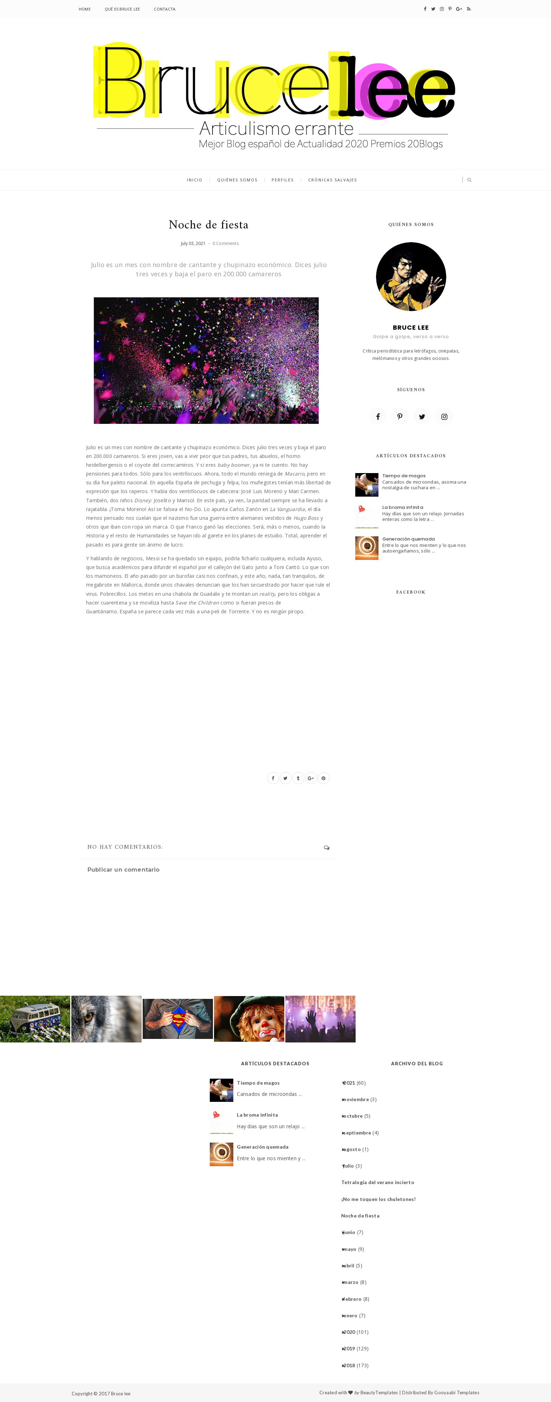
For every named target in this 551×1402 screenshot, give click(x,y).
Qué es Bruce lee (122, 9)
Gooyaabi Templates (456, 1392)
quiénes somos (237, 180)
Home (85, 9)
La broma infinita (402, 507)
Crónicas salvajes (332, 180)
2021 (352, 1083)
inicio (195, 180)
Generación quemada (408, 539)
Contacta (164, 9)
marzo (353, 1282)
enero (353, 1315)
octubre (356, 1116)
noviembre (359, 1099)
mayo (352, 1249)
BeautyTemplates (379, 1392)
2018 (352, 1365)
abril (351, 1265)
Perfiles (283, 180)
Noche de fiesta (363, 1216)
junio (352, 1232)
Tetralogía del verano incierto (380, 1182)
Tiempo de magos (404, 475)
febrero (355, 1299)
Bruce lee (120, 1393)
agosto (355, 1149)
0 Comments (226, 243)
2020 (352, 1332)
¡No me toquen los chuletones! (381, 1199)
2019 (352, 1348)
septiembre (360, 1133)
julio (351, 1166)
